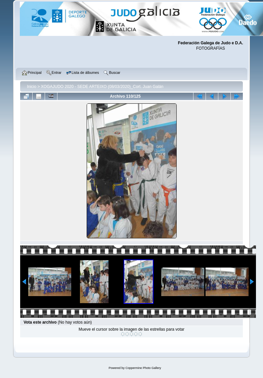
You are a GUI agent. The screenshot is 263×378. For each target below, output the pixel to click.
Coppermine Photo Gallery (143, 368)
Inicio (31, 86)
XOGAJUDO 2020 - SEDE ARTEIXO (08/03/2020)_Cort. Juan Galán (102, 86)
